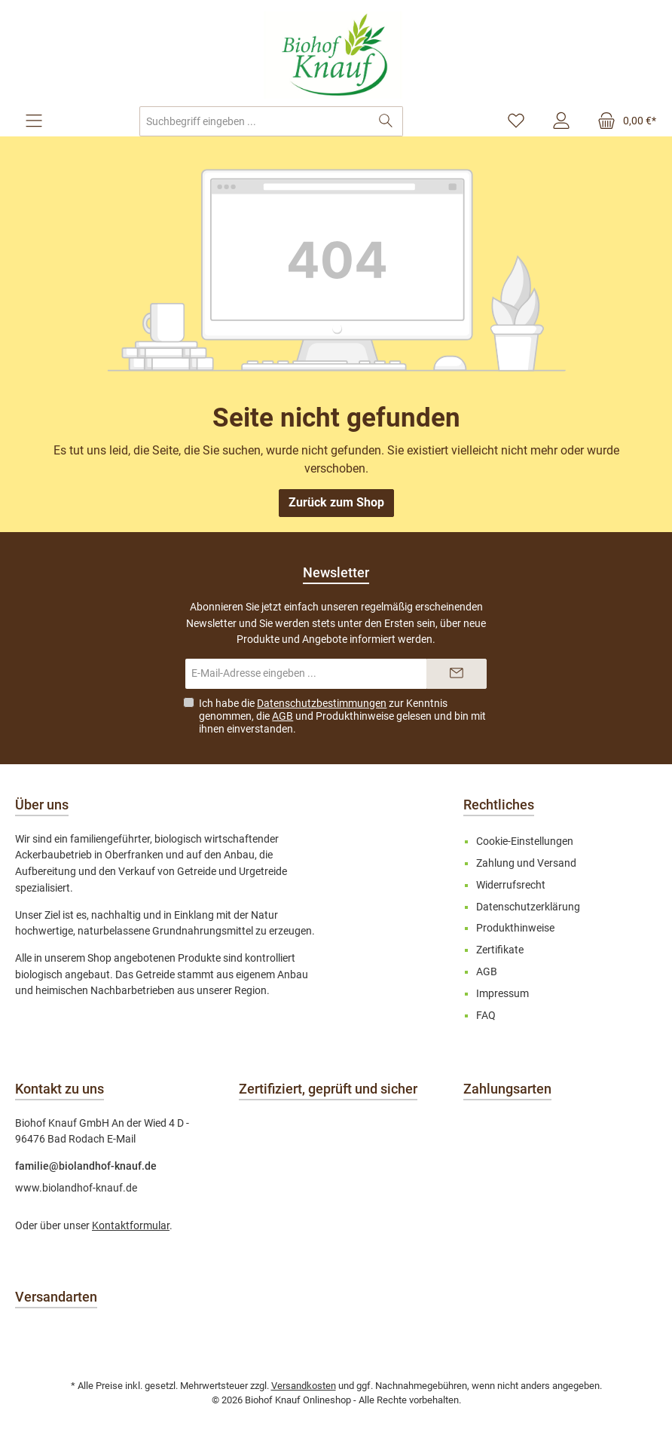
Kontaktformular (131, 1225)
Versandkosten (303, 1385)
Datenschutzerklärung (528, 907)
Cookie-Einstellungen (524, 841)
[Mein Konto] (561, 121)
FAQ (486, 1015)
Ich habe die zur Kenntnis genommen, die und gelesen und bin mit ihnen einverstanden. (342, 716)
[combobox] (254, 121)
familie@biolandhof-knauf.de (86, 1166)
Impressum (502, 993)
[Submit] (456, 674)
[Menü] (34, 121)
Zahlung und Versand (526, 863)
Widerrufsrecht (510, 885)
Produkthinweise (355, 716)
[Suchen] (386, 121)
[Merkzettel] (516, 121)
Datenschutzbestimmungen (321, 703)
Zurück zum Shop (336, 502)
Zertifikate (500, 950)
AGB (282, 716)
